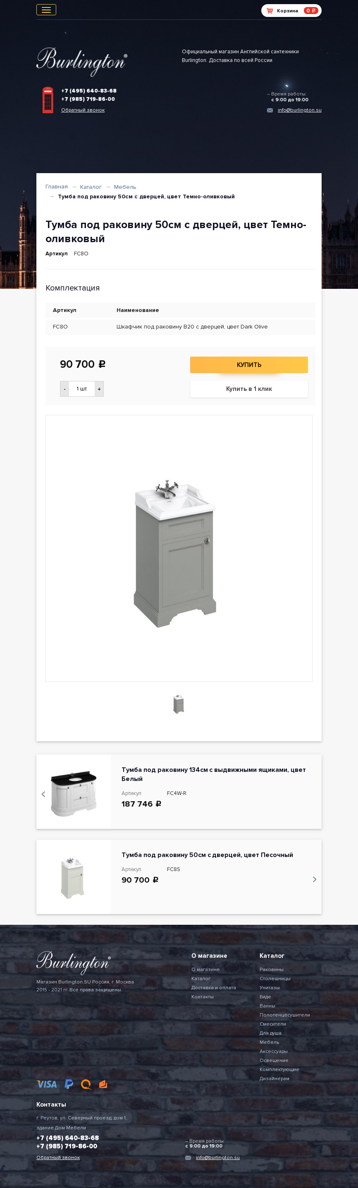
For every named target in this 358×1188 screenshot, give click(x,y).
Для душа (271, 1033)
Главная (56, 186)
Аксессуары (274, 1051)
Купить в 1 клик (249, 389)
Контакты (202, 997)
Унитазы (270, 988)
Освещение (274, 1060)
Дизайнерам (274, 1079)
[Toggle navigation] (46, 9)
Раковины (272, 970)
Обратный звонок (83, 110)
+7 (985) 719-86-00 (88, 99)
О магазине (205, 970)
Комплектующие (279, 1070)
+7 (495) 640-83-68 (89, 91)
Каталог (91, 186)
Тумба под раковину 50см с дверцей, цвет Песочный (207, 855)
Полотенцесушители (285, 1015)
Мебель (125, 186)
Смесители (273, 1024)
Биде (265, 997)
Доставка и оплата (213, 988)
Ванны (267, 1006)
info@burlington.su (300, 110)
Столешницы (275, 979)
